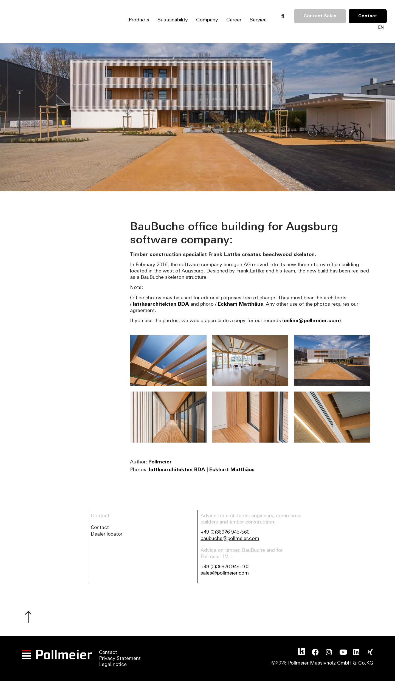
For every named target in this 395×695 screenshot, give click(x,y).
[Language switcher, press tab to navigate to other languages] (381, 27)
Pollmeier (160, 462)
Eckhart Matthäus (240, 304)
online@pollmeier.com (311, 320)
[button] (282, 16)
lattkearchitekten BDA (161, 304)
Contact (100, 528)
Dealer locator (107, 535)
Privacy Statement (120, 660)
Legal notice (113, 666)
